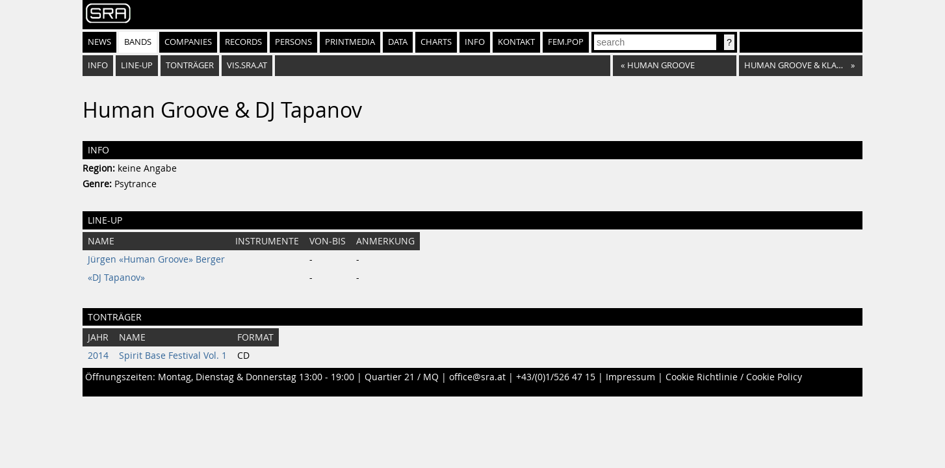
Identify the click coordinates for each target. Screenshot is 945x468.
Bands (137, 41)
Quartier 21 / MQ (402, 377)
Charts (436, 41)
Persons (293, 41)
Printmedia (350, 41)
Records (243, 41)
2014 (98, 355)
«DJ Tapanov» (116, 277)
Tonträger (190, 65)
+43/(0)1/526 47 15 (555, 377)
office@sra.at (477, 377)
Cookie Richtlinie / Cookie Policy (734, 377)
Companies (188, 41)
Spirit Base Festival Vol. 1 (173, 355)
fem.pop (566, 41)
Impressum (630, 377)
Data (398, 41)
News (99, 41)
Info (475, 41)
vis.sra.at (247, 65)
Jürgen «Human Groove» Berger (156, 259)
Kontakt (516, 41)
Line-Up (137, 65)
